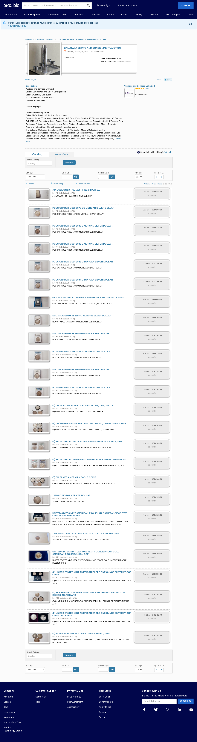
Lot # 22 (55, 578)
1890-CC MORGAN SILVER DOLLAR (71, 495)
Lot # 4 (55, 247)
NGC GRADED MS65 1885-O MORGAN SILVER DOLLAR (81, 315)
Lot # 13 (55, 409)
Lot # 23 (55, 598)
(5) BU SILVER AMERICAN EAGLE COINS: (74, 477)
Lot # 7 (55, 301)
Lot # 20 (55, 537)
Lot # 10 (55, 355)
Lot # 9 (55, 337)
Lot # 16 (55, 462)
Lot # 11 (55, 373)
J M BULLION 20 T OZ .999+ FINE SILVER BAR (76, 190)
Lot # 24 (55, 619)
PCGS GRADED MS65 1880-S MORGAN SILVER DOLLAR (82, 226)
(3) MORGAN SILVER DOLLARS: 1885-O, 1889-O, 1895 (81, 633)
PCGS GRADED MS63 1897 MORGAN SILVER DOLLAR (81, 387)
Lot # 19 (55, 519)
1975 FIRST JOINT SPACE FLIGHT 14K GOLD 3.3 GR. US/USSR (85, 533)
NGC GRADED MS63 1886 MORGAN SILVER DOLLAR (80, 333)
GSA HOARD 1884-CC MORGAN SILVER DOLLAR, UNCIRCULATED (88, 297)
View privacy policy (17, 26)
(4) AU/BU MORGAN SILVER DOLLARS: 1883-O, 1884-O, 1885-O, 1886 (89, 423)
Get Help (167, 152)
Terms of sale (61, 154)
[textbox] (39, 163)
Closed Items (157, 184)
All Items (147, 184)
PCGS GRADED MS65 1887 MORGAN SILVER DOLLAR (81, 351)
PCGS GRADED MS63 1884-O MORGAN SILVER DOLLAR (82, 280)
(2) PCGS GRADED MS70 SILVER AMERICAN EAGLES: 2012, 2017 (87, 441)
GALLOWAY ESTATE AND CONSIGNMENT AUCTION (82, 39)
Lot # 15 (55, 444)
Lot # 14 (55, 427)
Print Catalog (56, 182)
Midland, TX (30, 80)
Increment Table (82, 184)
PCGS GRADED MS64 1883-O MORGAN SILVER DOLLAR (82, 262)
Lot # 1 (55, 193)
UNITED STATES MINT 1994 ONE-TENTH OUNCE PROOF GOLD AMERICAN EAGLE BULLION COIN (85, 552)
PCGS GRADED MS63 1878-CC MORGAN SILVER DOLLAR (83, 208)
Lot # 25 (55, 637)
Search (69, 162)
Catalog (37, 154)
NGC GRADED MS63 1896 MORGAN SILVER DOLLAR (80, 369)
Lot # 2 (55, 211)
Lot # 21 (55, 557)
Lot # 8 (55, 319)
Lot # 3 (55, 229)
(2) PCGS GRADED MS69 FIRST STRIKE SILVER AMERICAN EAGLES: (89, 459)
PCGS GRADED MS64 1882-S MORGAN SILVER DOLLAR (82, 244)
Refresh (29, 182)
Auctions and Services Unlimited (39, 39)
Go (75, 177)
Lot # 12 (55, 391)
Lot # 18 (55, 498)
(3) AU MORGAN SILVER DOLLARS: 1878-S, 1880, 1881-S (82, 405)
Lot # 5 (55, 265)
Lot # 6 (55, 283)
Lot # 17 (55, 480)
